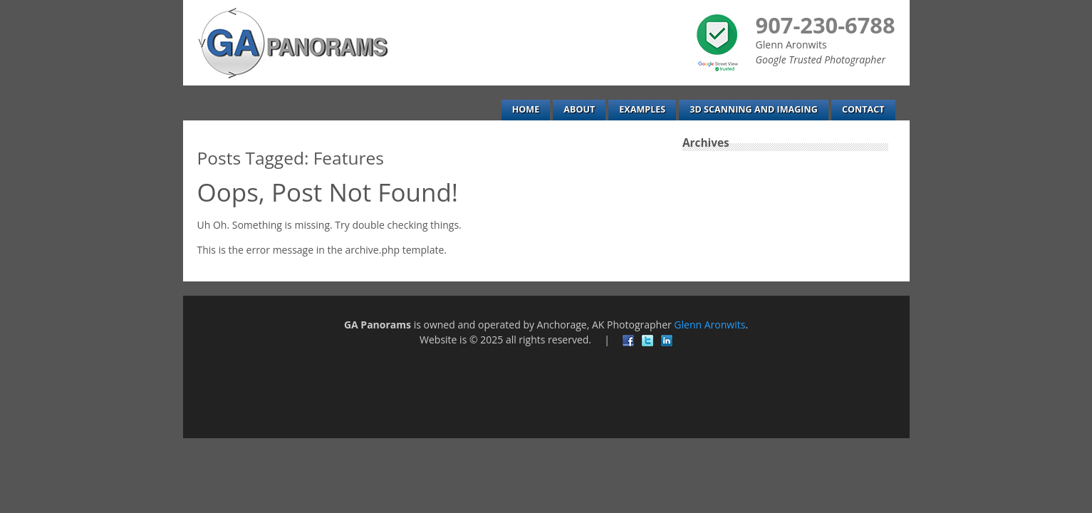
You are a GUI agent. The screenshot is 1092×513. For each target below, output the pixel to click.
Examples (642, 109)
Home (526, 109)
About (579, 109)
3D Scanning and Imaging (754, 109)
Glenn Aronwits (709, 324)
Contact (863, 109)
